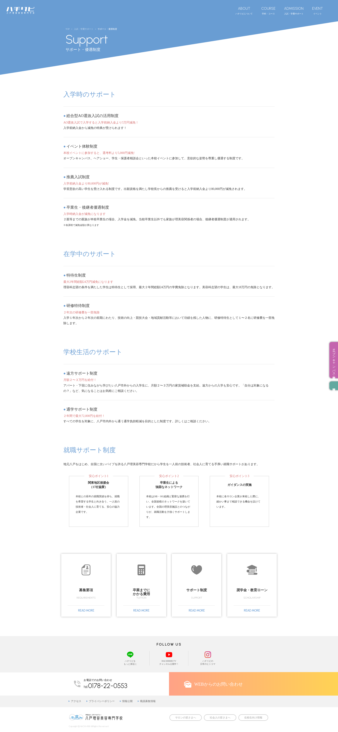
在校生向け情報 (253, 717)
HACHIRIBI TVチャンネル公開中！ (169, 658)
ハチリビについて (244, 10)
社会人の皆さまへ (220, 717)
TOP (68, 29)
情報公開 (127, 701)
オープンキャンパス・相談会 (333, 360)
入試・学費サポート (294, 10)
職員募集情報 (148, 701)
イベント (317, 10)
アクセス (76, 701)
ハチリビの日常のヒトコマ (208, 658)
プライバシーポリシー (102, 701)
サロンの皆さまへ (185, 717)
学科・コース (268, 10)
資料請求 (333, 386)
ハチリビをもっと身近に (130, 658)
